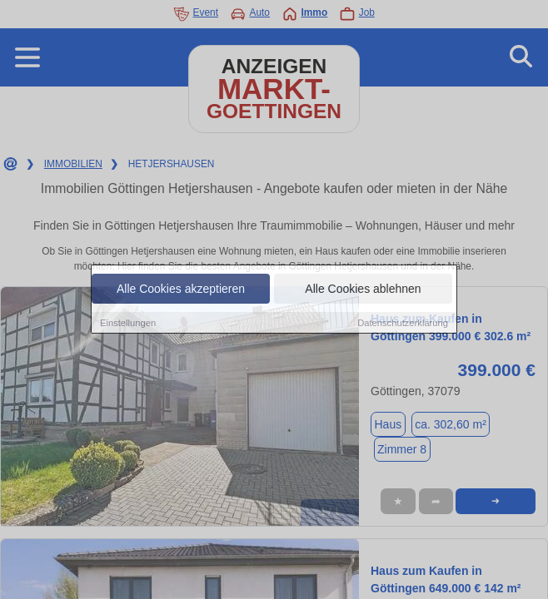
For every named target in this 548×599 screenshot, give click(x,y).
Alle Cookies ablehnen (363, 288)
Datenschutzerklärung (402, 323)
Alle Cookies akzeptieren (181, 288)
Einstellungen (128, 323)
